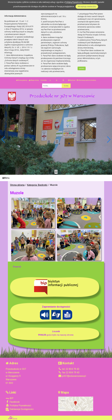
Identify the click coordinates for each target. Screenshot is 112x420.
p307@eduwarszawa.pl (72, 376)
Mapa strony (34, 80)
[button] (3, 139)
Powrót (17, 266)
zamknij (81, 68)
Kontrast (71, 80)
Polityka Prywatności (18, 405)
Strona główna (21, 80)
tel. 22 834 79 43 (68, 369)
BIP (9, 398)
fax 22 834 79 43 (68, 372)
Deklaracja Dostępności (20, 409)
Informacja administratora (86, 80)
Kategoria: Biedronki (37, 185)
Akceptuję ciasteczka (87, 6)
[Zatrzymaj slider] (56, 171)
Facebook (13, 401)
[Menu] (56, 178)
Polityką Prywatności (73, 2)
